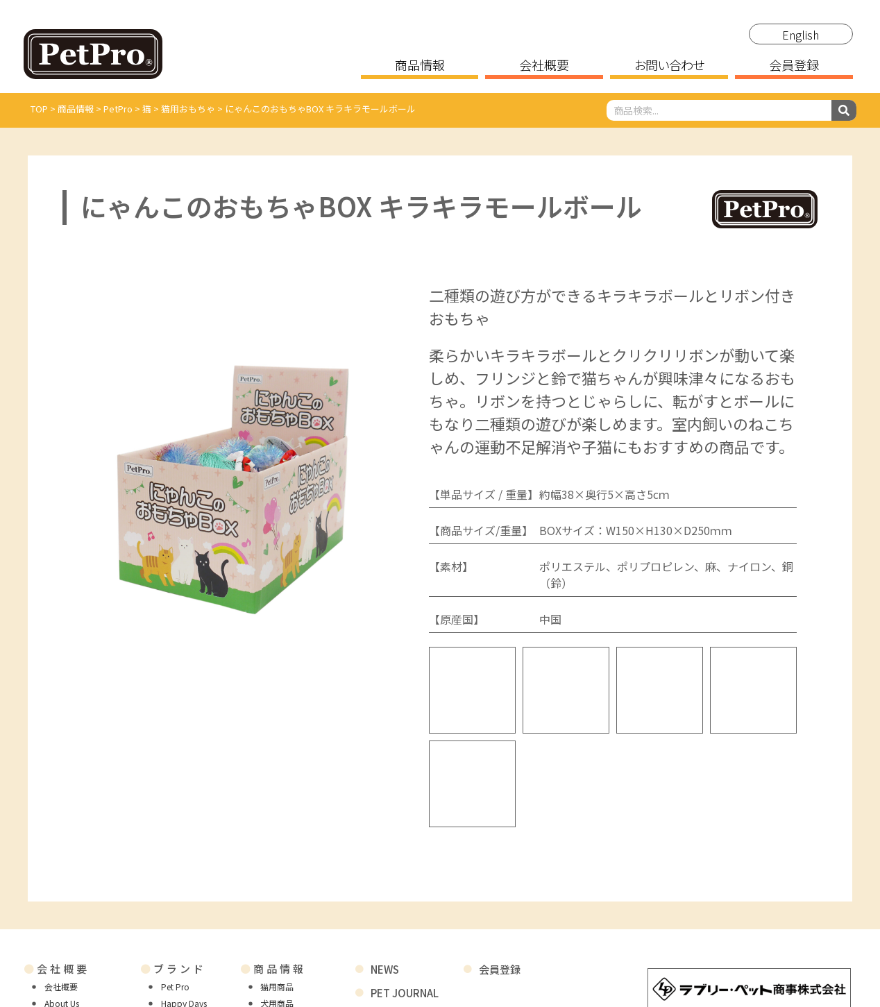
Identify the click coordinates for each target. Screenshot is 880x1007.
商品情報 (420, 66)
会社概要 (544, 66)
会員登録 (794, 66)
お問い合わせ (669, 66)
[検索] (843, 110)
